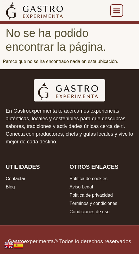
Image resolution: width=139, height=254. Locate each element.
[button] (116, 10)
